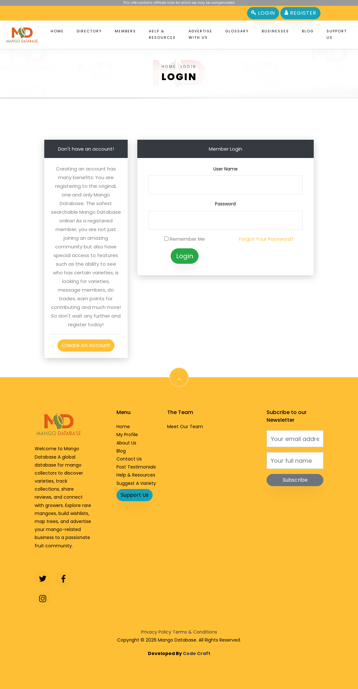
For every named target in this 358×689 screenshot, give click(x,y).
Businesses (275, 31)
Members (125, 31)
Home (57, 31)
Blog (308, 31)
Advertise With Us (200, 34)
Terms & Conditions (195, 632)
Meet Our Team (185, 426)
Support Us (337, 34)
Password (225, 204)
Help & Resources (162, 34)
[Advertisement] (179, 113)
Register (300, 13)
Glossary (237, 31)
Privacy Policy (156, 632)
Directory (89, 31)
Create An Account (86, 345)
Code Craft (196, 653)
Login (263, 13)
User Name (225, 169)
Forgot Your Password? (266, 239)
